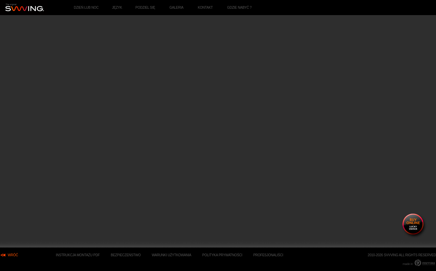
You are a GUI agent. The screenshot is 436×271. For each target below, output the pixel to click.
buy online (414, 225)
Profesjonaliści (268, 255)
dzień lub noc (86, 7)
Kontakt (205, 7)
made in (419, 262)
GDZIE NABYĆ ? (239, 7)
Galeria (176, 7)
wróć (13, 255)
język (117, 7)
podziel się (145, 7)
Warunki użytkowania (171, 255)
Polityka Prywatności (222, 255)
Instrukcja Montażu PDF (78, 255)
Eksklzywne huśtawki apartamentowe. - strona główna (24, 7)
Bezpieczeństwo (126, 255)
